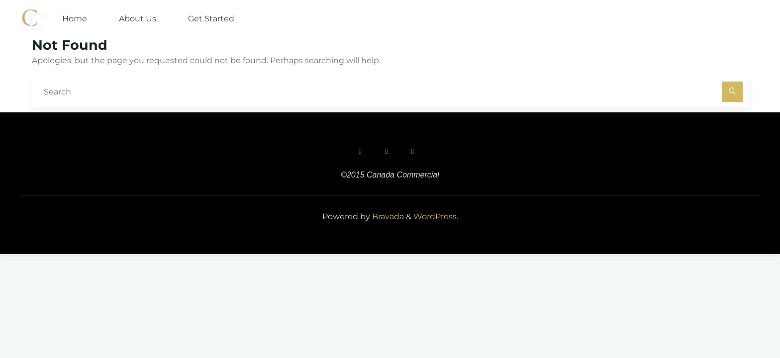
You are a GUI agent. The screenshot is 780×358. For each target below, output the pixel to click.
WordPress (435, 216)
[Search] (732, 92)
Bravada (387, 216)
